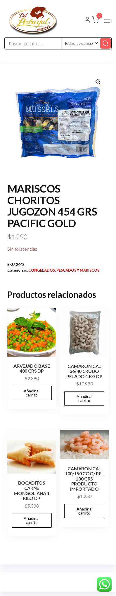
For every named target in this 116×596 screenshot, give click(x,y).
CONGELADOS (41, 270)
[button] (107, 20)
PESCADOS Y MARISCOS (77, 270)
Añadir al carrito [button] (31, 392)
